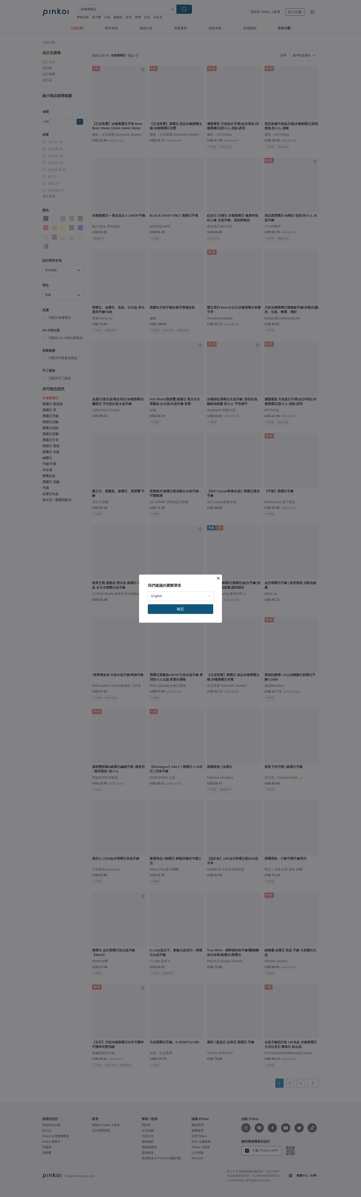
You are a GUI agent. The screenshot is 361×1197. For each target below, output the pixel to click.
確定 (180, 609)
